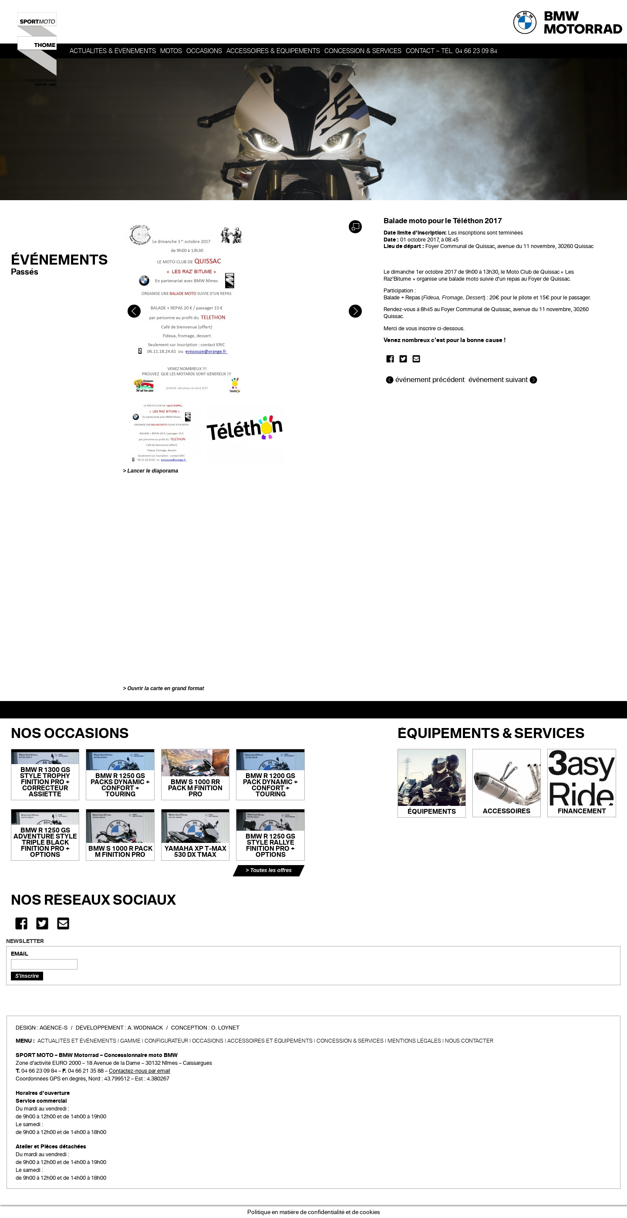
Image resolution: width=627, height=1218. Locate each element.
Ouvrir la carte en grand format (165, 688)
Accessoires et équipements (270, 1041)
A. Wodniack (145, 1028)
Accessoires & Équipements (273, 51)
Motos (171, 51)
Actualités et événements (76, 1041)
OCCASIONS (204, 51)
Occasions (207, 1041)
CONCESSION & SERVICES (350, 1041)
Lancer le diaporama (152, 471)
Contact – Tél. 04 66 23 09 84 (451, 51)
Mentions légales (414, 1041)
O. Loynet (225, 1028)
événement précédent (426, 380)
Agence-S (53, 1028)
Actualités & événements (113, 51)
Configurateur (166, 1041)
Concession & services (362, 51)
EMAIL (19, 954)
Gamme (130, 1041)
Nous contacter (469, 1041)
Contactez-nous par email (139, 1071)
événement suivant (503, 380)
